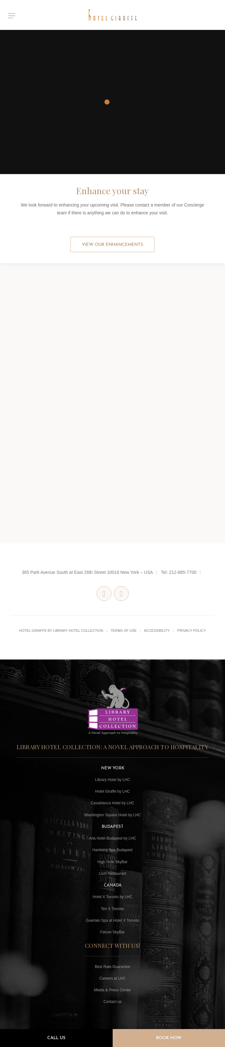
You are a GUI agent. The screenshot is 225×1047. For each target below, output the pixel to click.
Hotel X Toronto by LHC (112, 897)
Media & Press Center (112, 990)
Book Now (169, 1038)
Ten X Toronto (112, 909)
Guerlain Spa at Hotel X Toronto (112, 920)
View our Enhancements (112, 244)
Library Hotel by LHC (112, 780)
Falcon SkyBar (112, 932)
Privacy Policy (191, 630)
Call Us (56, 1038)
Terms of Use (124, 630)
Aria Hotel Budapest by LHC (112, 838)
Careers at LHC (112, 978)
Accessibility (157, 630)
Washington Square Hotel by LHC (112, 815)
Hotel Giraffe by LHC (112, 791)
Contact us (112, 1001)
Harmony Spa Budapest (112, 850)
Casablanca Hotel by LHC (112, 803)
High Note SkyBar (112, 862)
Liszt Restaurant (112, 873)
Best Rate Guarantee (112, 967)
